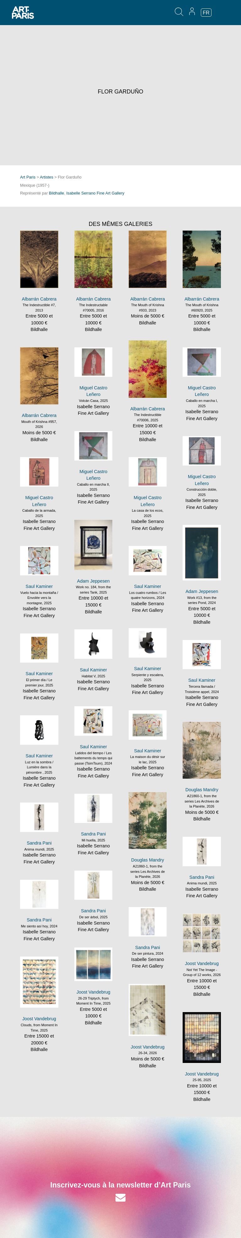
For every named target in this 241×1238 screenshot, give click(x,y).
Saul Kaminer (39, 586)
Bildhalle (56, 193)
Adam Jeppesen (93, 581)
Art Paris (27, 177)
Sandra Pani (93, 833)
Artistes (46, 177)
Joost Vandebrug (202, 963)
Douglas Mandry (201, 789)
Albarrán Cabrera (39, 298)
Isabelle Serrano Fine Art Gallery (95, 193)
